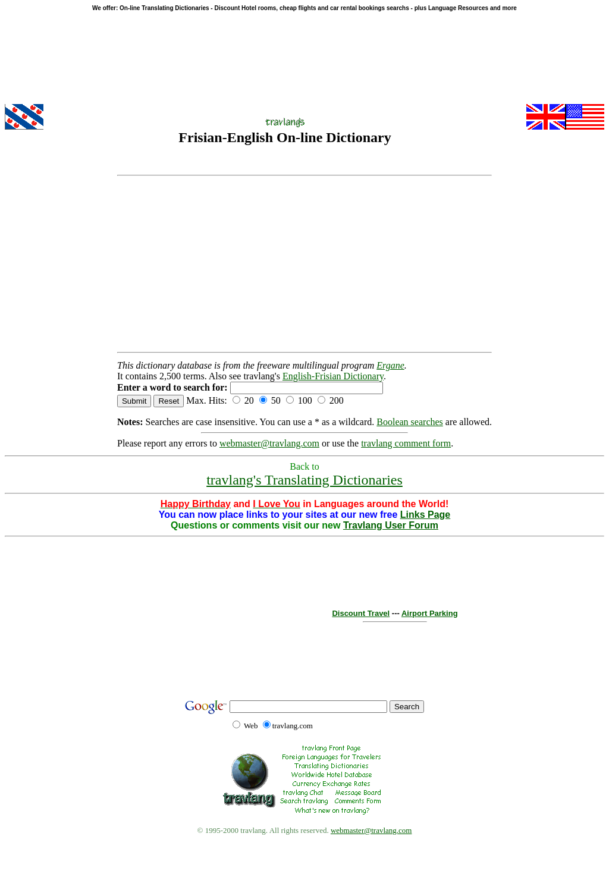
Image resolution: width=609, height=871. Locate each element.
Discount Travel (361, 613)
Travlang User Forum (390, 525)
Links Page (425, 515)
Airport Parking (429, 613)
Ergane (390, 365)
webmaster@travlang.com (269, 443)
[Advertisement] (304, 264)
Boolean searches (409, 422)
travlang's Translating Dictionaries (304, 480)
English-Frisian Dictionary (333, 376)
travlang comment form (406, 443)
